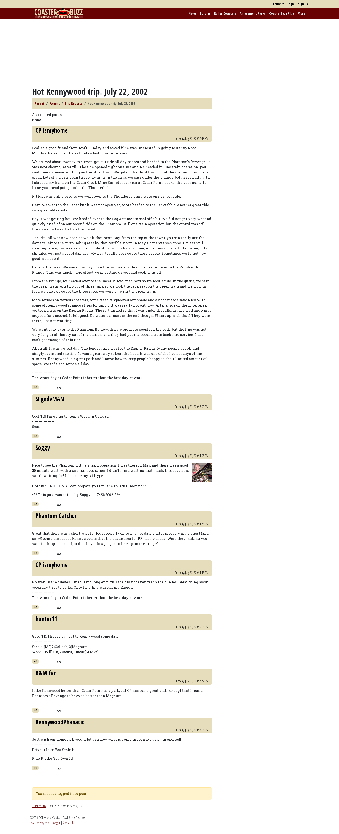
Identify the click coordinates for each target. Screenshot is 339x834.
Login (291, 4)
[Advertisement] (169, 52)
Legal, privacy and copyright (44, 822)
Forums (205, 13)
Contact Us (69, 822)
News (193, 13)
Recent (40, 103)
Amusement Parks (253, 13)
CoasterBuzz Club (281, 13)
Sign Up (303, 4)
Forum (277, 4)
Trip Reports (74, 103)
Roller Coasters (225, 13)
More (301, 13)
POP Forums (39, 806)
